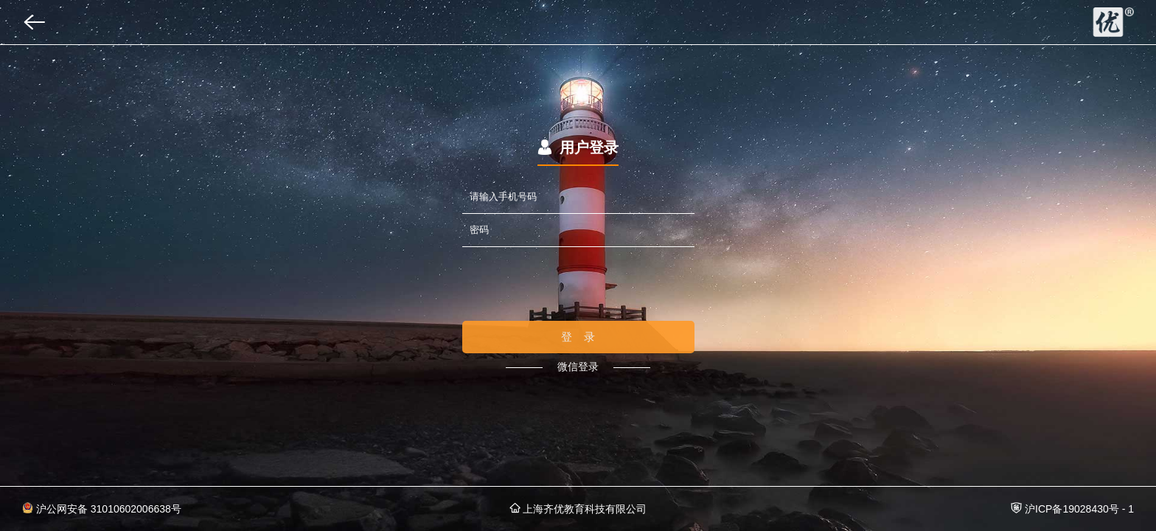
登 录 (578, 336)
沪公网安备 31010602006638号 (101, 508)
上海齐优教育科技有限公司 (578, 508)
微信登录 (578, 366)
